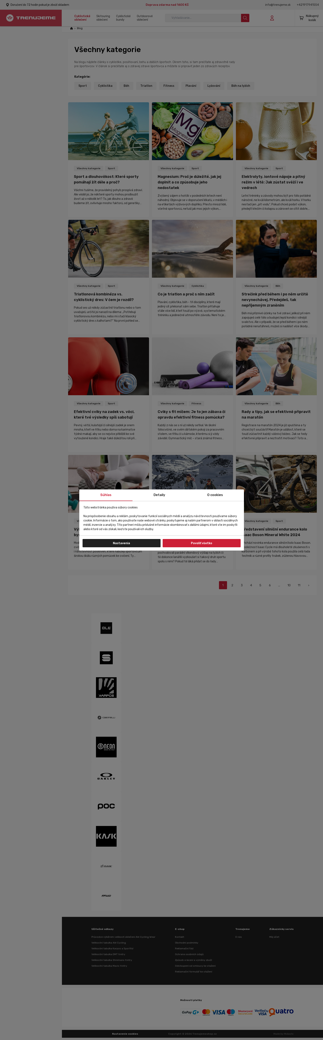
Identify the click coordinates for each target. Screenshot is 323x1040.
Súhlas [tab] (105, 495)
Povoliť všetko (201, 543)
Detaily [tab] (159, 495)
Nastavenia (121, 543)
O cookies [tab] (215, 495)
